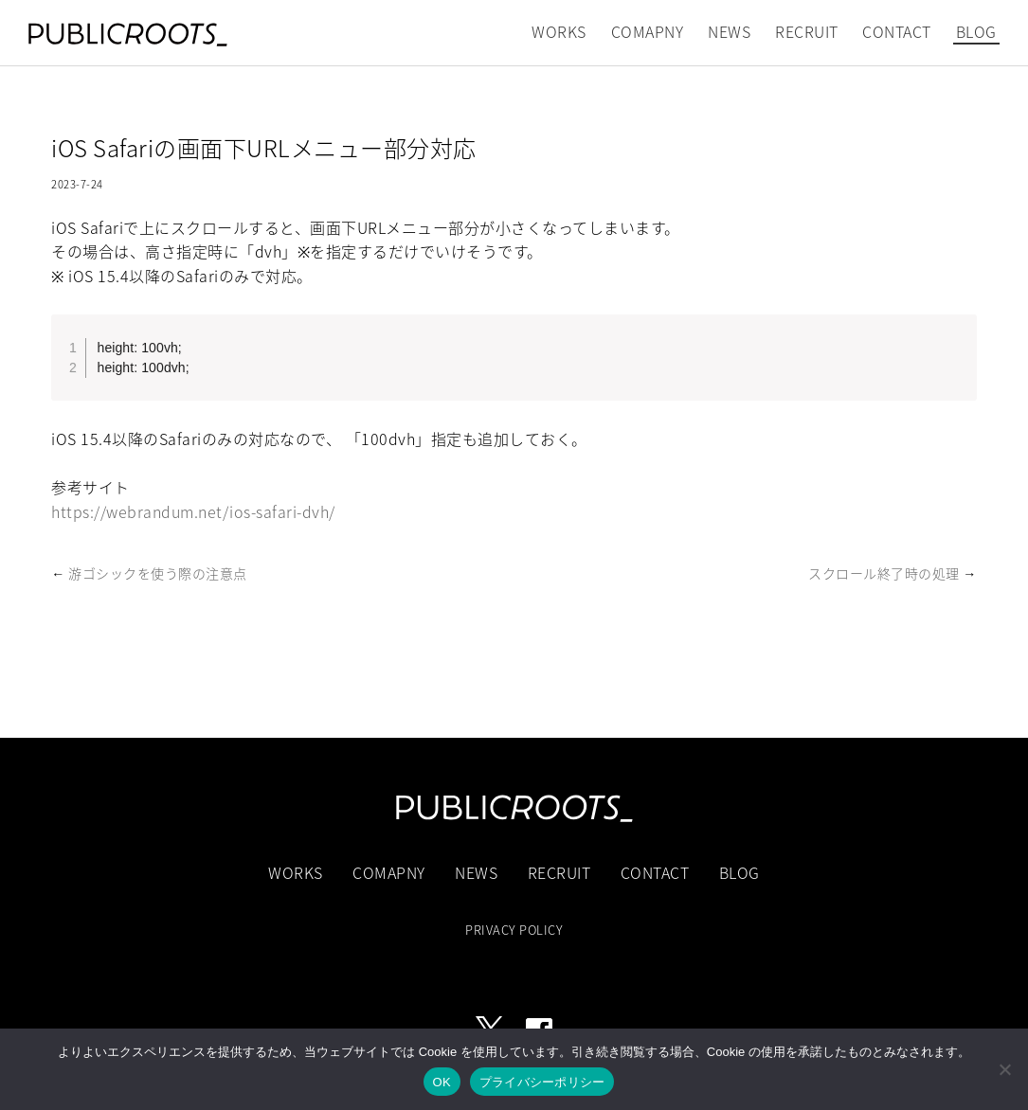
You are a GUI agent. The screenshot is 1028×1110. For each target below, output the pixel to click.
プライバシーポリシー (542, 1082)
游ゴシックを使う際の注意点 (157, 573)
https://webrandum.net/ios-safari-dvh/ (193, 511)
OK (442, 1082)
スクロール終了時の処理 (884, 573)
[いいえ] (1004, 1069)
